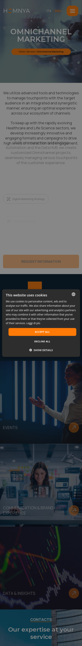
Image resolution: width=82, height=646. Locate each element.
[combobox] (73, 294)
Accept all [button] (42, 331)
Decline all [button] (42, 341)
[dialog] (41, 323)
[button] (41, 350)
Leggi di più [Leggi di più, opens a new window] (33, 323)
